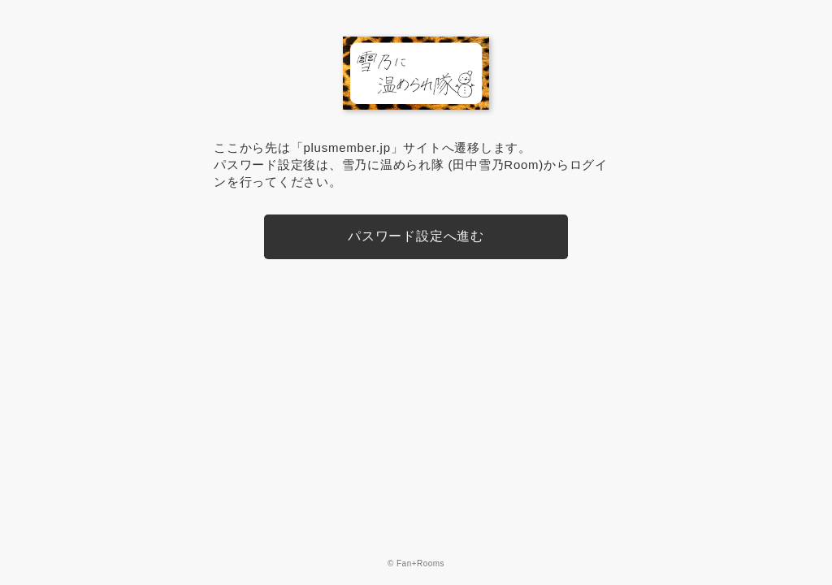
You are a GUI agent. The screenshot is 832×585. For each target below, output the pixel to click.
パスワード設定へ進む (416, 236)
